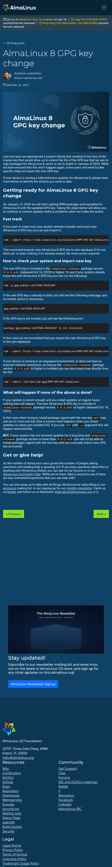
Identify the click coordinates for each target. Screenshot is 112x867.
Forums (64, 777)
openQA (8, 822)
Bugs (6, 786)
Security (8, 831)
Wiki (5, 768)
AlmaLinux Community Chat (22, 474)
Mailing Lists (11, 813)
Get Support (68, 768)
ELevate (8, 804)
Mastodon (66, 795)
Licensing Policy (14, 859)
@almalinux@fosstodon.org (73, 492)
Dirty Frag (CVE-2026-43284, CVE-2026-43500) (70, 23)
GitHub (7, 782)
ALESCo (8, 777)
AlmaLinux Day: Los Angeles (36, 19)
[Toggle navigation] (104, 7)
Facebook (66, 800)
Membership (12, 800)
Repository (10, 791)
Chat (62, 773)
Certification (11, 773)
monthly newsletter (79, 488)
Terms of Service (14, 854)
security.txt (10, 809)
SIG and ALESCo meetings (78, 782)
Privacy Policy (12, 850)
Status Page (11, 818)
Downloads (10, 795)
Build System (12, 827)
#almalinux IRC (70, 809)
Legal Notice (11, 845)
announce (9, 488)
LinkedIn (65, 804)
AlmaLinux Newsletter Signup (33, 684)
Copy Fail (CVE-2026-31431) (90, 19)
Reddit (11, 492)
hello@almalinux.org (18, 757)
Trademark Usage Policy (20, 863)
